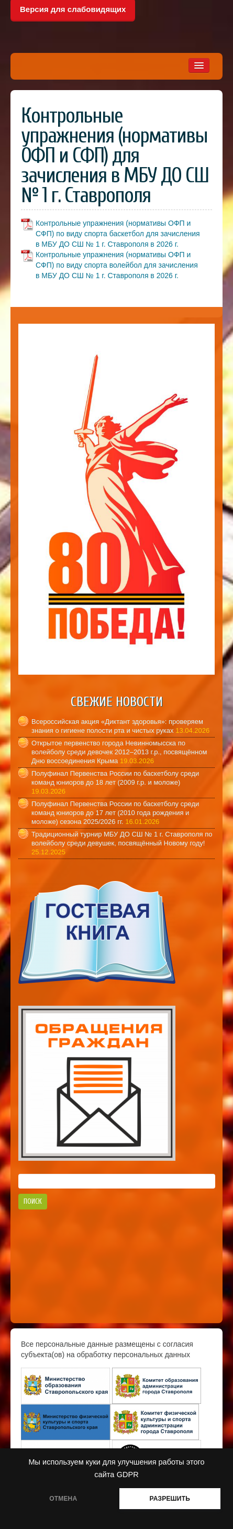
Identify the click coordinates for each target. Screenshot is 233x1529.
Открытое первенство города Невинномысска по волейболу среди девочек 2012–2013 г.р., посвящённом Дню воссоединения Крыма (119, 752)
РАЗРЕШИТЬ (170, 1498)
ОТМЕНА (63, 1498)
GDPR (128, 1474)
